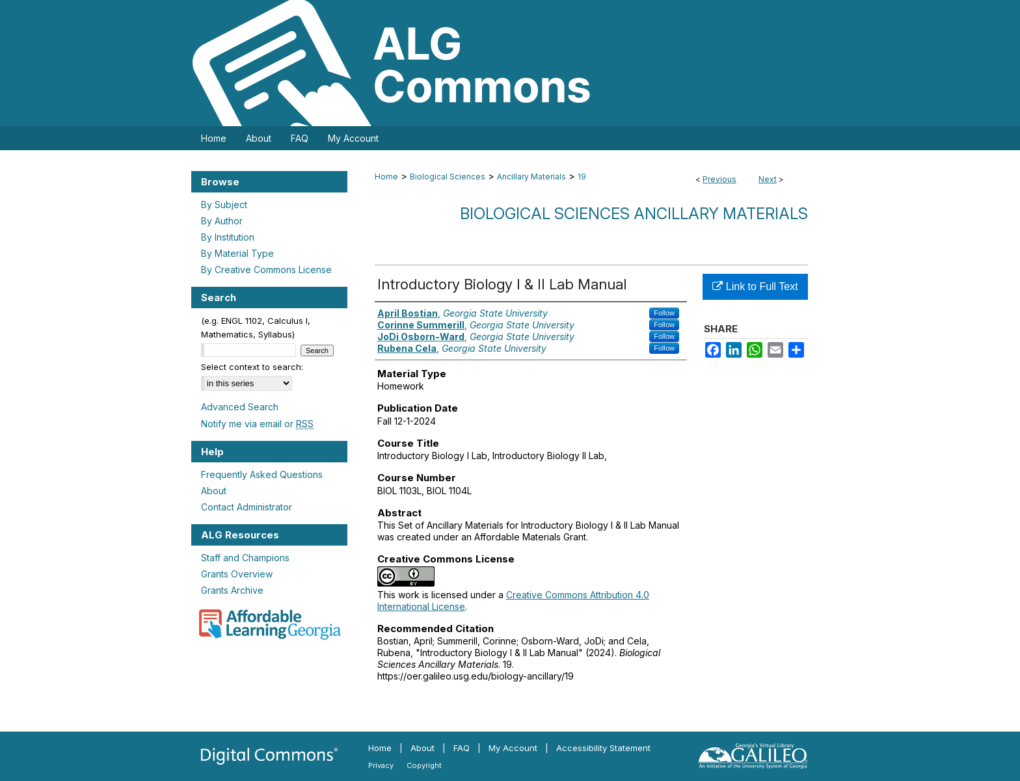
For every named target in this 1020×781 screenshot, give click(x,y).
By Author (222, 220)
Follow (664, 313)
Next (767, 179)
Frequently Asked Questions (262, 474)
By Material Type (237, 253)
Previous (719, 179)
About (213, 490)
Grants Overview (237, 573)
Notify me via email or (257, 423)
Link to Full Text (755, 286)
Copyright (424, 765)
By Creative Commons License (266, 269)
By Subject (224, 204)
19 (582, 176)
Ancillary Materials (531, 176)
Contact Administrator (246, 506)
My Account (513, 748)
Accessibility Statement (603, 748)
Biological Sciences (447, 176)
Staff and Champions (245, 557)
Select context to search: (252, 367)
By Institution (227, 237)
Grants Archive (232, 590)
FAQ (461, 748)
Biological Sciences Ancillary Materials (634, 213)
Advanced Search (239, 406)
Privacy (381, 765)
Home (386, 176)
